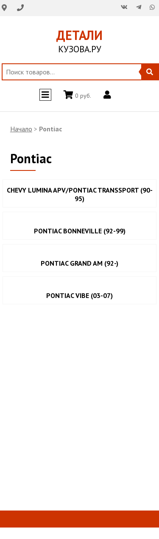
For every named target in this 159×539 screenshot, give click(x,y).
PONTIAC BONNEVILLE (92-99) (80, 231)
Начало (21, 129)
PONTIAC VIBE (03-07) (79, 295)
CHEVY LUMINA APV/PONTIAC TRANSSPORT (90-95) (80, 194)
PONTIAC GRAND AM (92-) (79, 263)
